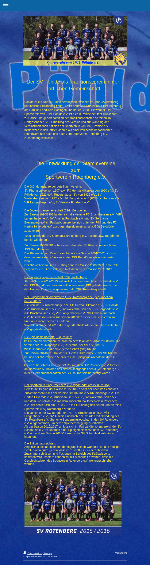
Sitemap (47, 553)
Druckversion (32, 553)
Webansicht (121, 552)
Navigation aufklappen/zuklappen (75, 5)
